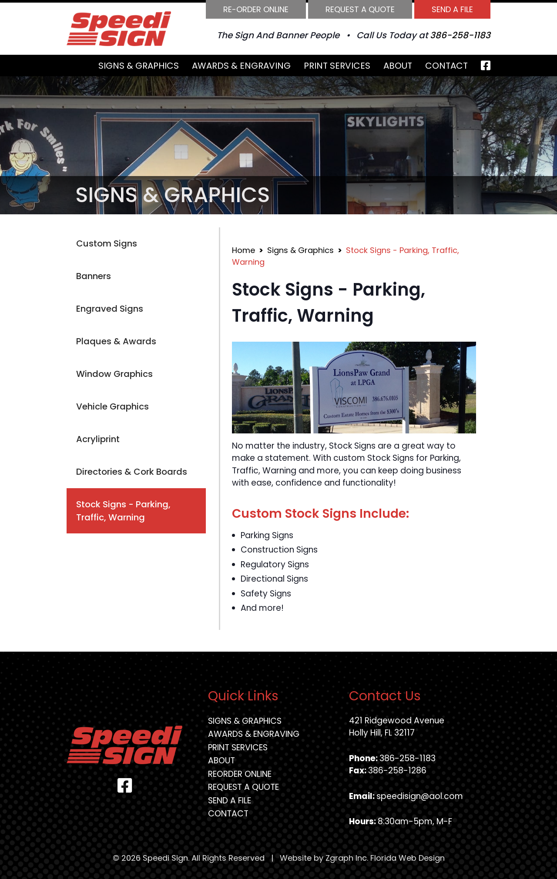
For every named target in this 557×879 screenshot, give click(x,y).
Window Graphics (114, 374)
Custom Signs (106, 243)
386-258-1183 (460, 35)
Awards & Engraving (241, 65)
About (397, 65)
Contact (446, 65)
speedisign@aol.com (419, 796)
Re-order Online (256, 9)
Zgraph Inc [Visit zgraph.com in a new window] (346, 857)
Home (243, 250)
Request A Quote (360, 9)
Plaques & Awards (116, 341)
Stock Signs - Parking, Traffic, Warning (123, 510)
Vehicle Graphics (112, 406)
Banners (93, 276)
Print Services (337, 65)
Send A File (452, 9)
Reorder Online (240, 774)
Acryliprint (98, 439)
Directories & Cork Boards (131, 472)
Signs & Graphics (138, 65)
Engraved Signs (109, 309)
